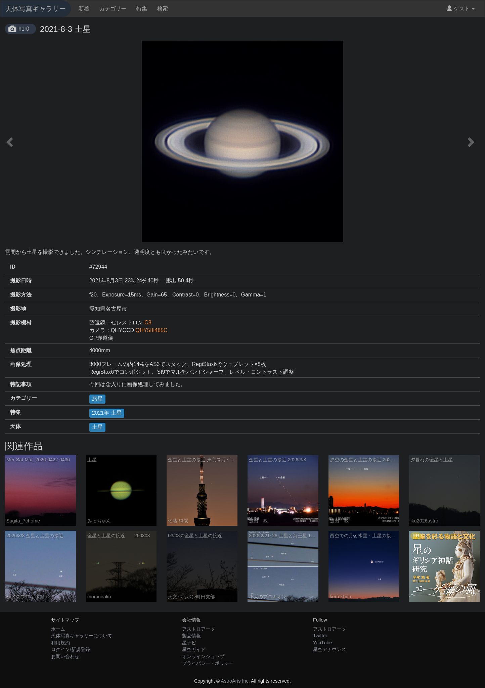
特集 (141, 8)
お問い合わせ (65, 656)
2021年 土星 (107, 413)
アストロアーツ (198, 629)
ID (12, 267)
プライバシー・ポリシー (208, 663)
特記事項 (21, 384)
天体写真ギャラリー (35, 8)
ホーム (58, 629)
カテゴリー (112, 8)
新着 (84, 8)
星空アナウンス (329, 649)
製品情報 (191, 635)
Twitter (320, 635)
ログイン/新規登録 (70, 649)
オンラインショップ (203, 656)
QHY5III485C (151, 330)
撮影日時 (21, 280)
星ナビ (189, 642)
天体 (15, 426)
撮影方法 (21, 294)
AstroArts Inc (234, 681)
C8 (147, 322)
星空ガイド (194, 649)
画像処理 (21, 364)
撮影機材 (21, 322)
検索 (162, 8)
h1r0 (23, 29)
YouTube (322, 642)
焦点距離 (21, 350)
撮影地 (18, 309)
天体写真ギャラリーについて (81, 635)
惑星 (97, 399)
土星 (97, 427)
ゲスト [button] (461, 8)
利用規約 (60, 642)
